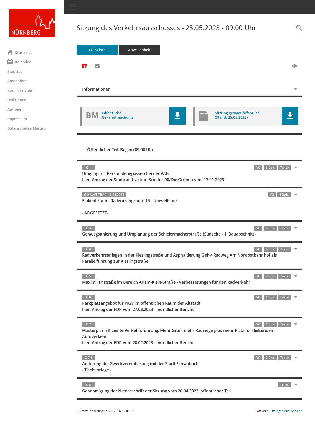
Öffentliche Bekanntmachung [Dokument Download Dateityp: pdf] (117, 115)
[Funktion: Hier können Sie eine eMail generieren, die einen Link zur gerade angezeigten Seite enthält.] (97, 66)
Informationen (96, 89)
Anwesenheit (139, 49)
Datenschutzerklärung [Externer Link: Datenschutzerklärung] (27, 128)
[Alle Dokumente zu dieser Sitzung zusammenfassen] (84, 66)
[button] (177, 116)
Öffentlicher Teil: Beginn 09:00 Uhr (120, 149)
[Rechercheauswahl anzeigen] (297, 28)
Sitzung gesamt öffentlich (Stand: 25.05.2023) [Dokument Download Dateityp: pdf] (237, 115)
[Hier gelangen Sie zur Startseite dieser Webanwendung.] (32, 23)
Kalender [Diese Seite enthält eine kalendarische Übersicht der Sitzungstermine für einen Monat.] (19, 61)
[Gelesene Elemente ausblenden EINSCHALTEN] (294, 66)
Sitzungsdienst (286, 411)
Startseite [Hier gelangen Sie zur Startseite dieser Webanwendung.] (20, 52)
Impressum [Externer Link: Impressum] (17, 118)
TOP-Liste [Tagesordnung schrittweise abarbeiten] (97, 49)
